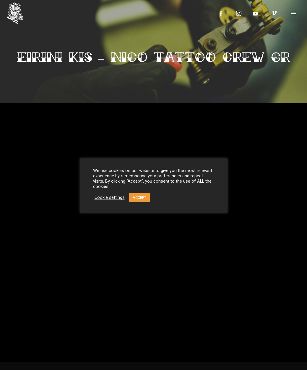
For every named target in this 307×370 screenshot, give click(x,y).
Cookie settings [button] (110, 197)
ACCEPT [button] (139, 197)
